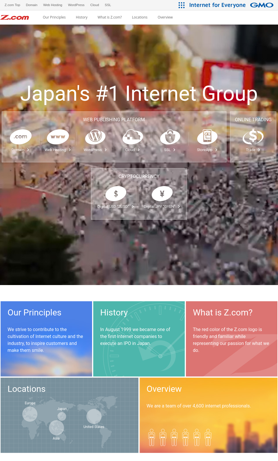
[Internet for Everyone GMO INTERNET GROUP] (232, 5)
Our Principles (54, 17)
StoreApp (207, 150)
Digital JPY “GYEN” (162, 206)
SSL (170, 150)
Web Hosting (58, 150)
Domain (21, 150)
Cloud (132, 150)
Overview (165, 17)
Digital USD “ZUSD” (115, 206)
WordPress (95, 150)
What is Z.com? (110, 17)
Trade (253, 150)
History (81, 17)
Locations (140, 17)
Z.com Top (12, 5)
